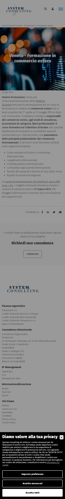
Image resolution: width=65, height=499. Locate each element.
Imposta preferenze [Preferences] (32, 474)
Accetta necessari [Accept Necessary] (32, 483)
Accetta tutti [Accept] (32, 492)
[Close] (61, 437)
